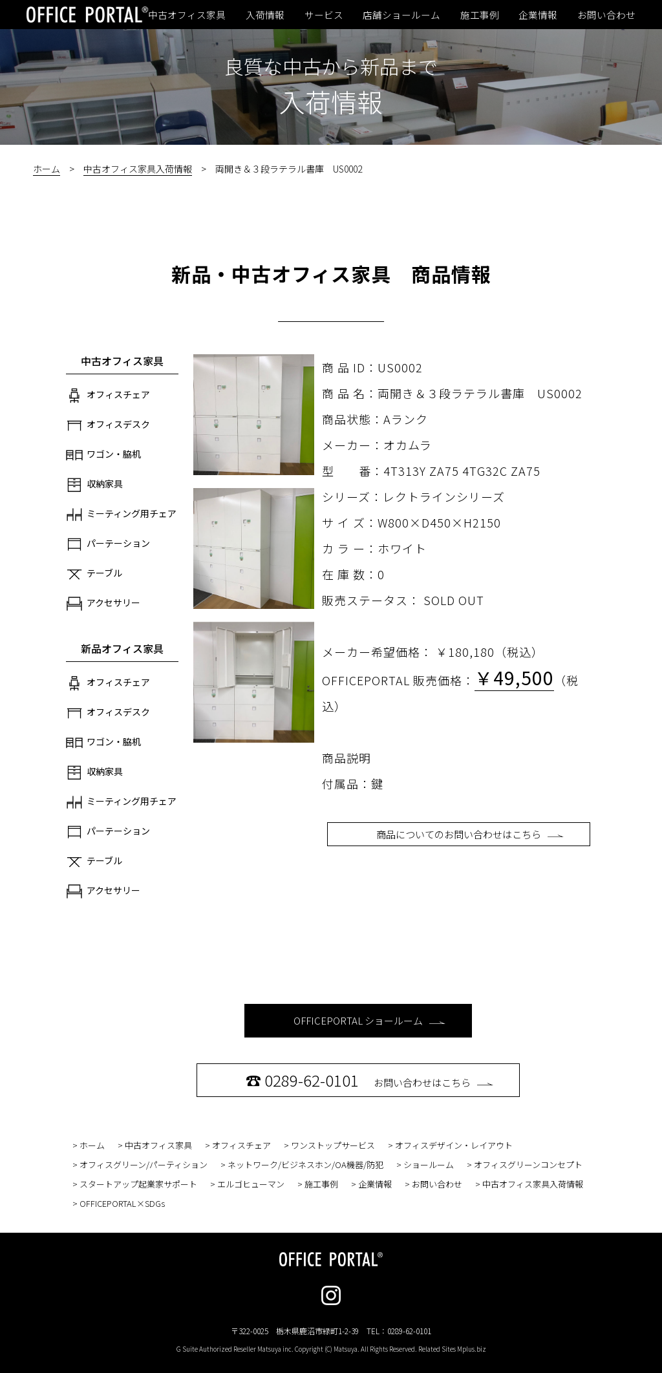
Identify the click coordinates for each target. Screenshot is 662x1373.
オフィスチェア (108, 395)
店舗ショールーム (401, 15)
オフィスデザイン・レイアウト (454, 1145)
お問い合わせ (606, 15)
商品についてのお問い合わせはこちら (470, 834)
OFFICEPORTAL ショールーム (369, 1020)
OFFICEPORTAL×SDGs (122, 1203)
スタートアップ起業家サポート (138, 1184)
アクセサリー (103, 603)
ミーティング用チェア (121, 514)
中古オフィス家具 (187, 15)
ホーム (46, 168)
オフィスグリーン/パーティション (144, 1164)
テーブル (94, 574)
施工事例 (479, 15)
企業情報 (537, 15)
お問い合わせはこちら (369, 1080)
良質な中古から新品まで (331, 66)
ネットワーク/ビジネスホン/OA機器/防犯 (305, 1164)
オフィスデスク (108, 425)
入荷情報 (265, 15)
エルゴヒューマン (250, 1184)
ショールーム (428, 1164)
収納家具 (94, 484)
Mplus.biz (471, 1349)
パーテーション (108, 544)
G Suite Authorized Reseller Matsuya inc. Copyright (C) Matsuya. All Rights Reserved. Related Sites (331, 1349)
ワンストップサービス (333, 1145)
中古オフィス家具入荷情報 (137, 168)
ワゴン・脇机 (103, 455)
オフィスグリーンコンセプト (528, 1164)
